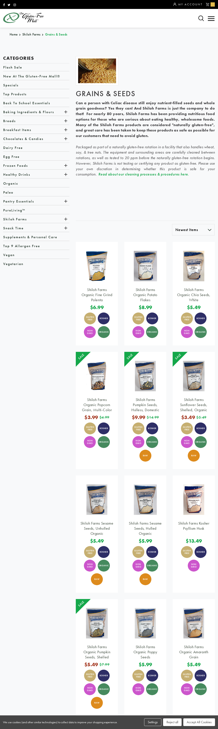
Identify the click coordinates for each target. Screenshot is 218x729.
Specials (11, 85)
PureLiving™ (14, 210)
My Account (188, 4)
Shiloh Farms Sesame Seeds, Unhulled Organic (96, 528)
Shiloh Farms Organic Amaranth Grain (193, 652)
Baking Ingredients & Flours (28, 112)
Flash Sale (12, 67)
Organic (10, 183)
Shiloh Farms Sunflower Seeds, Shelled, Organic (194, 404)
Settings (153, 722)
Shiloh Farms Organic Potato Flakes (145, 294)
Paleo (8, 192)
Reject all (172, 722)
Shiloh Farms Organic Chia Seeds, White (193, 294)
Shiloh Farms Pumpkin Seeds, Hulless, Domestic (145, 404)
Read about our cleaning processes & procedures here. (143, 174)
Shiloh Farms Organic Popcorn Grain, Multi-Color (97, 404)
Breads (9, 121)
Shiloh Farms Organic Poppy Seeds (145, 652)
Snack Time (13, 228)
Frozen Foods (15, 165)
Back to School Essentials (26, 103)
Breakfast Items (17, 130)
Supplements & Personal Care (30, 237)
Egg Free (11, 156)
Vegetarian (13, 264)
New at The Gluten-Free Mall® (31, 76)
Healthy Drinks (16, 174)
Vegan (9, 255)
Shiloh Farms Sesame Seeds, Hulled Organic (145, 528)
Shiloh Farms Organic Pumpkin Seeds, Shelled (96, 652)
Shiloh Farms (15, 219)
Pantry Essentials (18, 201)
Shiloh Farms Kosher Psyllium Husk (193, 526)
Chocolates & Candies (23, 139)
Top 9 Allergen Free (21, 246)
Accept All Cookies (199, 722)
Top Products (15, 94)
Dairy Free (13, 148)
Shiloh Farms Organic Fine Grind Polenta (97, 294)
